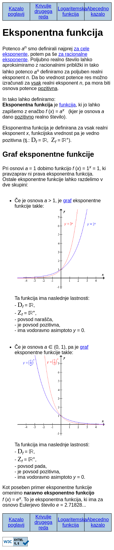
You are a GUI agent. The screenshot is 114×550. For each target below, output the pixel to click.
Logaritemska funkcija (72, 11)
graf (67, 200)
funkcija (67, 104)
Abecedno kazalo (98, 11)
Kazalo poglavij (16, 11)
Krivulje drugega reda (43, 11)
